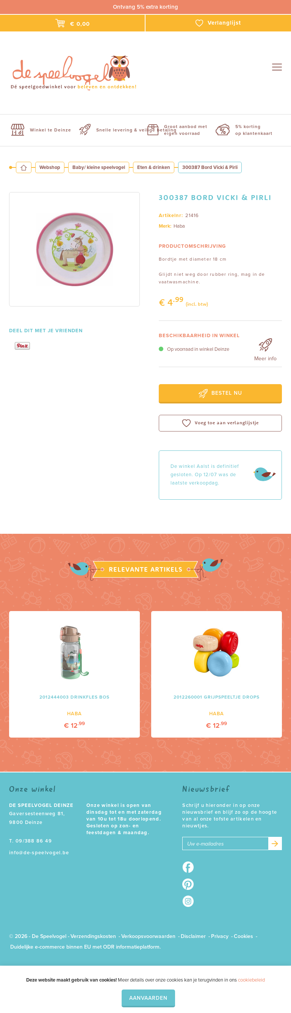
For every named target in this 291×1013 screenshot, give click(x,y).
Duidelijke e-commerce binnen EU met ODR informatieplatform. (85, 947)
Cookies (243, 936)
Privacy (219, 936)
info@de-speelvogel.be (39, 853)
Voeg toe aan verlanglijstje (220, 423)
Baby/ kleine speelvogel (98, 167)
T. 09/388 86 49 (30, 841)
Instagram (190, 901)
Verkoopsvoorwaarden (148, 936)
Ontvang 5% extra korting (145, 6)
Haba (179, 226)
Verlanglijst (218, 23)
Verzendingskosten (93, 936)
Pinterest (190, 884)
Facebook (190, 867)
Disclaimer (193, 936)
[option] (74, 249)
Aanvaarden (148, 998)
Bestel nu (220, 393)
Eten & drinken (153, 167)
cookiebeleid (251, 980)
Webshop (49, 167)
